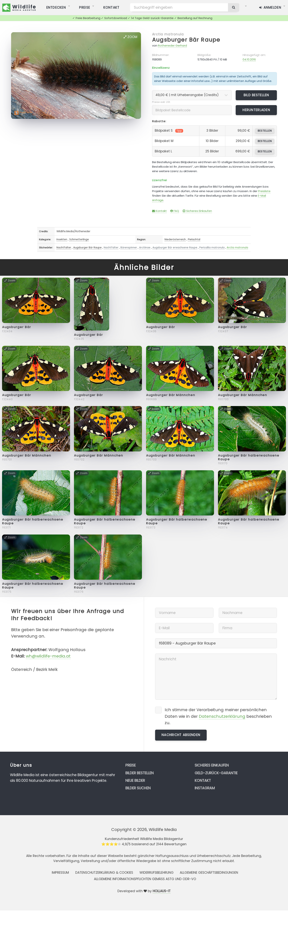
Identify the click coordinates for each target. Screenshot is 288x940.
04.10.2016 (249, 59)
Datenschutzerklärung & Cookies (104, 872)
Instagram (205, 788)
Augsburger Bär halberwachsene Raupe (248, 457)
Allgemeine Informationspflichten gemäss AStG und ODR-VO (145, 879)
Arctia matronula (168, 34)
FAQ (174, 211)
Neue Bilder (135, 780)
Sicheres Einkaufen (197, 211)
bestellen (265, 131)
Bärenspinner (128, 247)
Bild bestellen (256, 95)
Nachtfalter (63, 247)
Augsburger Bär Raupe (186, 40)
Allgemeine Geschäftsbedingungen (209, 872)
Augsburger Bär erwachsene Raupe (174, 247)
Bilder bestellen (139, 773)
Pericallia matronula (212, 247)
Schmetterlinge (79, 239)
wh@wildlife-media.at (48, 656)
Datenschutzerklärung (222, 716)
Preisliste (264, 191)
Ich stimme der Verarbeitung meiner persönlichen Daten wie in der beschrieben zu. (218, 716)
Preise (130, 765)
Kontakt (159, 211)
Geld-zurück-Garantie (216, 773)
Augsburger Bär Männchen (170, 395)
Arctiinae (144, 247)
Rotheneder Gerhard (172, 45)
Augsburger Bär (16, 327)
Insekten (61, 239)
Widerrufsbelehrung (156, 872)
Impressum (60, 872)
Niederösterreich (175, 239)
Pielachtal (194, 239)
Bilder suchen (138, 788)
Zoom (130, 37)
